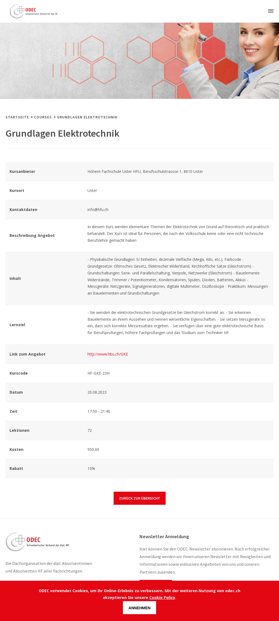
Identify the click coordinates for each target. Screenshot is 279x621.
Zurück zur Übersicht (139, 498)
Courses (43, 117)
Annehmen (140, 608)
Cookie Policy (162, 597)
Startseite (17, 117)
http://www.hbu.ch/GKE (107, 354)
